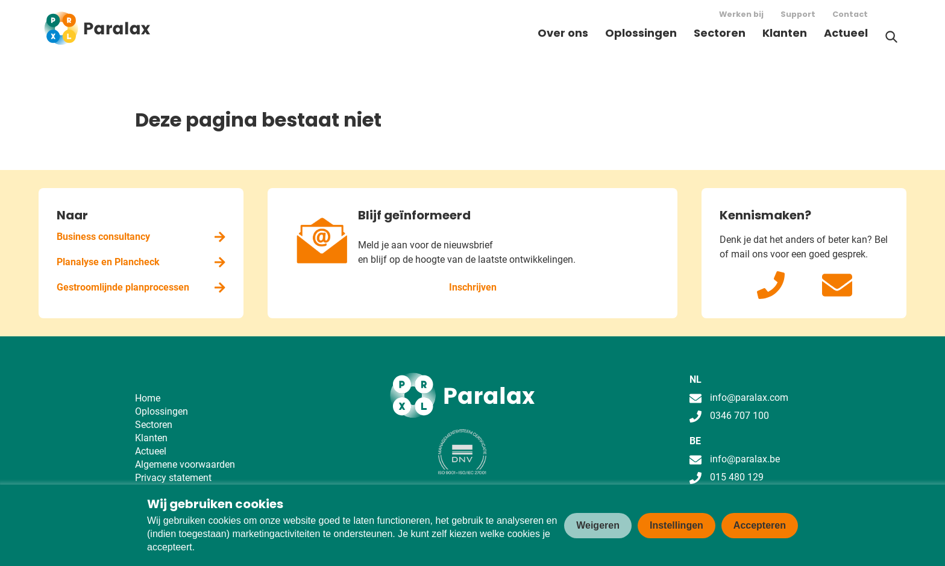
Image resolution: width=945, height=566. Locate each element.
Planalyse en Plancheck (141, 262)
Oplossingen (641, 32)
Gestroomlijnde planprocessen (141, 287)
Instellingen (676, 525)
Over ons (563, 32)
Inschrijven (473, 287)
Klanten (784, 32)
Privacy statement (173, 477)
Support (797, 14)
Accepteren (759, 525)
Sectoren (720, 32)
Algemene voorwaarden (185, 464)
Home (147, 398)
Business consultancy (141, 236)
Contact (850, 14)
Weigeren (598, 525)
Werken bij (741, 14)
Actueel (846, 32)
